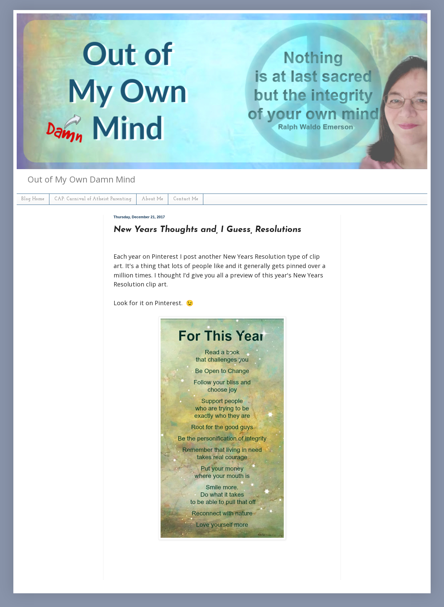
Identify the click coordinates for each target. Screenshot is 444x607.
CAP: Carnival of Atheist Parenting (93, 199)
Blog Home (32, 199)
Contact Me (185, 199)
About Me (152, 199)
